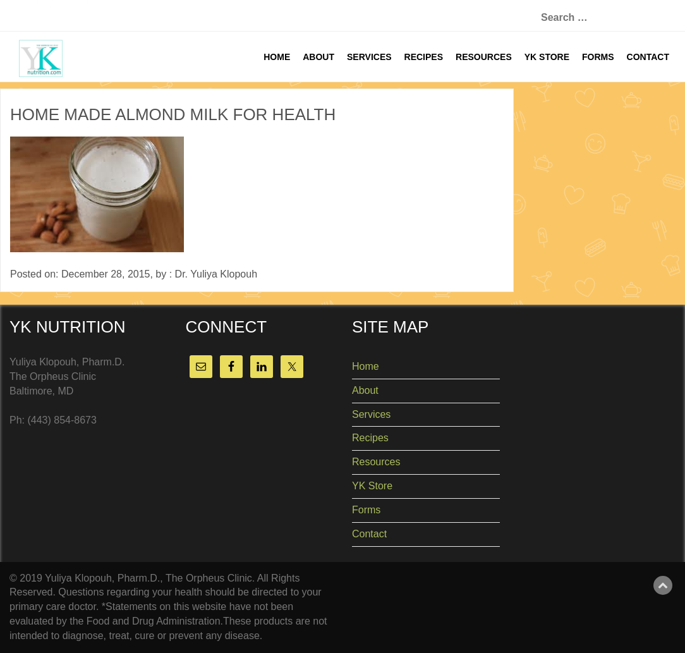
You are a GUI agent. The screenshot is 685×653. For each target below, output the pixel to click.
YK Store (546, 57)
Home (277, 57)
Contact (648, 57)
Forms (598, 57)
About (318, 57)
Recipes (423, 57)
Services (369, 57)
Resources (484, 57)
